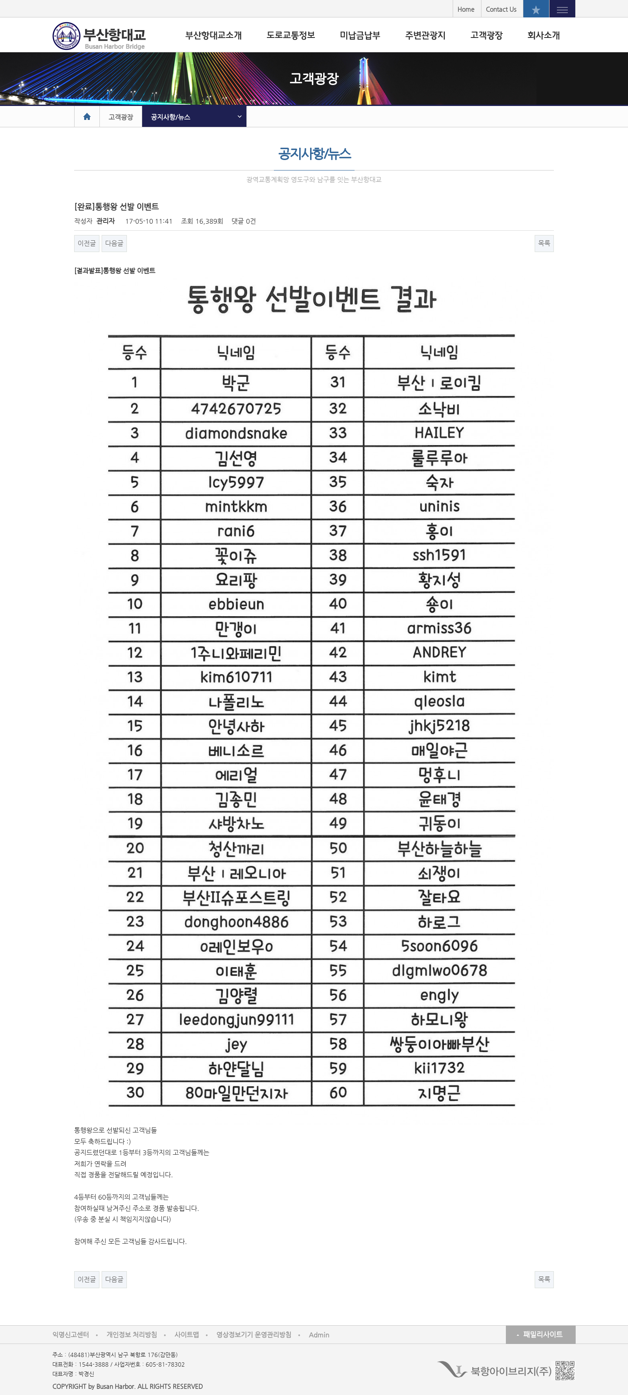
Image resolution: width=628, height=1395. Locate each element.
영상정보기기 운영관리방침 (253, 1334)
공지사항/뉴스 (170, 117)
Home (465, 9)
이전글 (87, 243)
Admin (319, 1334)
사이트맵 (186, 1334)
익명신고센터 (70, 1334)
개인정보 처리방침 (131, 1334)
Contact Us (501, 9)
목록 (544, 243)
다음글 (114, 243)
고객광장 (121, 117)
